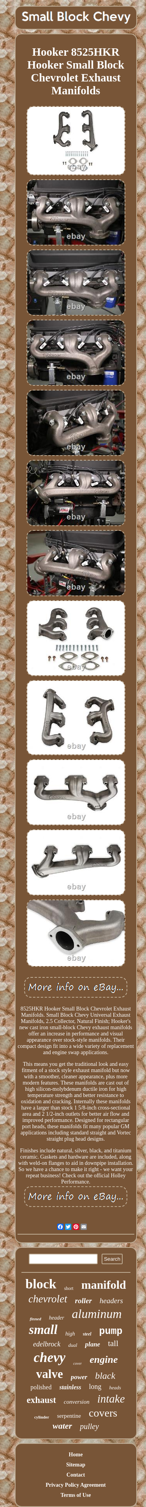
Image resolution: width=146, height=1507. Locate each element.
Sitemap (75, 1465)
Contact (76, 1475)
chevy (49, 1357)
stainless (70, 1387)
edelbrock (46, 1344)
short (69, 1288)
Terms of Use (75, 1495)
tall (113, 1343)
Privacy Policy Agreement (76, 1485)
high (70, 1334)
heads (115, 1387)
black (105, 1376)
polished (40, 1387)
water (62, 1426)
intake (111, 1398)
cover (77, 1363)
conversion (77, 1402)
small (43, 1330)
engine (104, 1359)
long (95, 1386)
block (40, 1284)
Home (76, 1455)
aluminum (97, 1314)
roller (83, 1301)
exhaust (41, 1400)
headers (111, 1301)
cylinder (41, 1417)
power (79, 1377)
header (56, 1318)
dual (72, 1345)
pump (111, 1331)
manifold (103, 1284)
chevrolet (47, 1299)
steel (87, 1334)
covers (103, 1413)
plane (92, 1344)
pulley (89, 1426)
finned (35, 1318)
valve (49, 1374)
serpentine (69, 1416)
